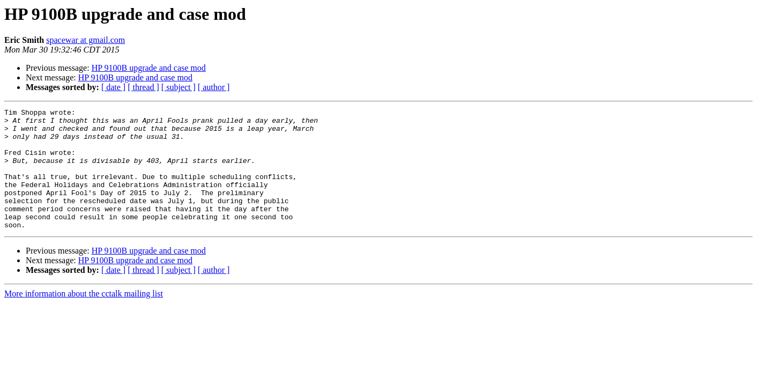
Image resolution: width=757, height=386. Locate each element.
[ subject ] (178, 87)
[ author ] (214, 87)
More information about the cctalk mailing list (83, 317)
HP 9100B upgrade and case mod (149, 67)
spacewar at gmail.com (85, 39)
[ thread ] (143, 87)
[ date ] (113, 87)
